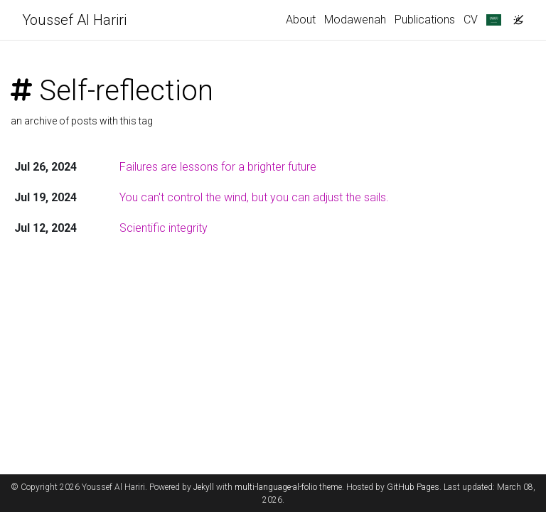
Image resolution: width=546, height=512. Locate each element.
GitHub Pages (413, 487)
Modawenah (355, 19)
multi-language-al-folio (276, 487)
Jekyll (203, 487)
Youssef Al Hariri (74, 19)
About (301, 19)
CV (471, 19)
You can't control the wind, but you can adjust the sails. (254, 197)
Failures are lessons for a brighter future (217, 167)
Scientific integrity (163, 228)
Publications (425, 19)
